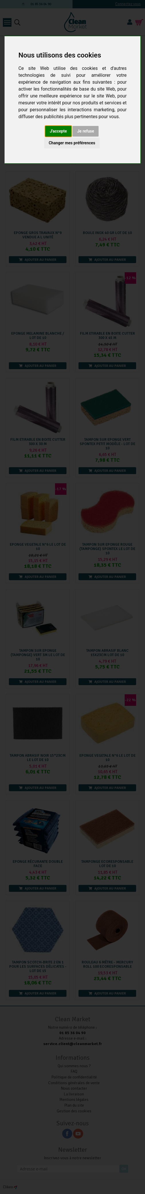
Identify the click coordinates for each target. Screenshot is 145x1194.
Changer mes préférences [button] (72, 143)
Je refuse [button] (85, 131)
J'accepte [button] (58, 131)
